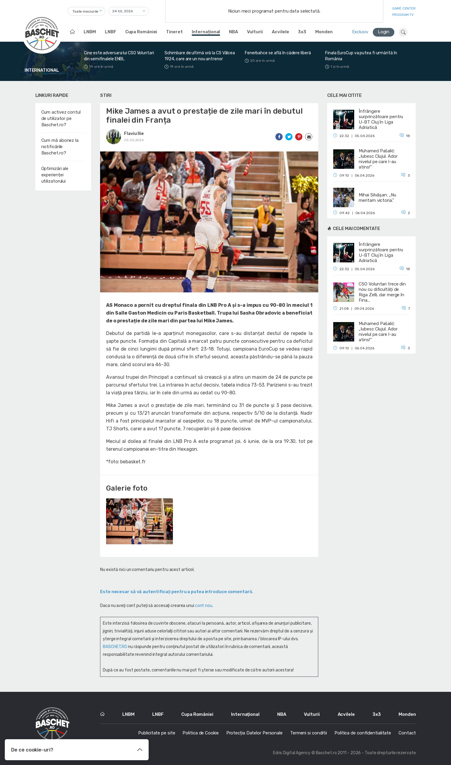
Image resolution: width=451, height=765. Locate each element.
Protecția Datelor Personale (254, 733)
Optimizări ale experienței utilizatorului (55, 175)
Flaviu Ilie (134, 133)
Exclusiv (360, 31)
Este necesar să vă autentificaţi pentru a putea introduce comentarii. (176, 591)
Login (384, 31)
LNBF (110, 31)
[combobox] (86, 11)
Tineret (174, 31)
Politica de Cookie (200, 733)
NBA (233, 31)
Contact (407, 733)
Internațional (206, 31)
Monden (323, 31)
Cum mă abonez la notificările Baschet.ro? (60, 147)
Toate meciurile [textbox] (86, 11)
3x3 (302, 31)
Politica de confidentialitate (362, 733)
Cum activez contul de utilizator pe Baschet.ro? (61, 118)
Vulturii (255, 31)
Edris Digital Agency (291, 752)
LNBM (90, 31)
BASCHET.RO (115, 646)
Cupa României (141, 31)
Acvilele (280, 31)
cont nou (203, 605)
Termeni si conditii (308, 733)
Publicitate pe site (156, 733)
